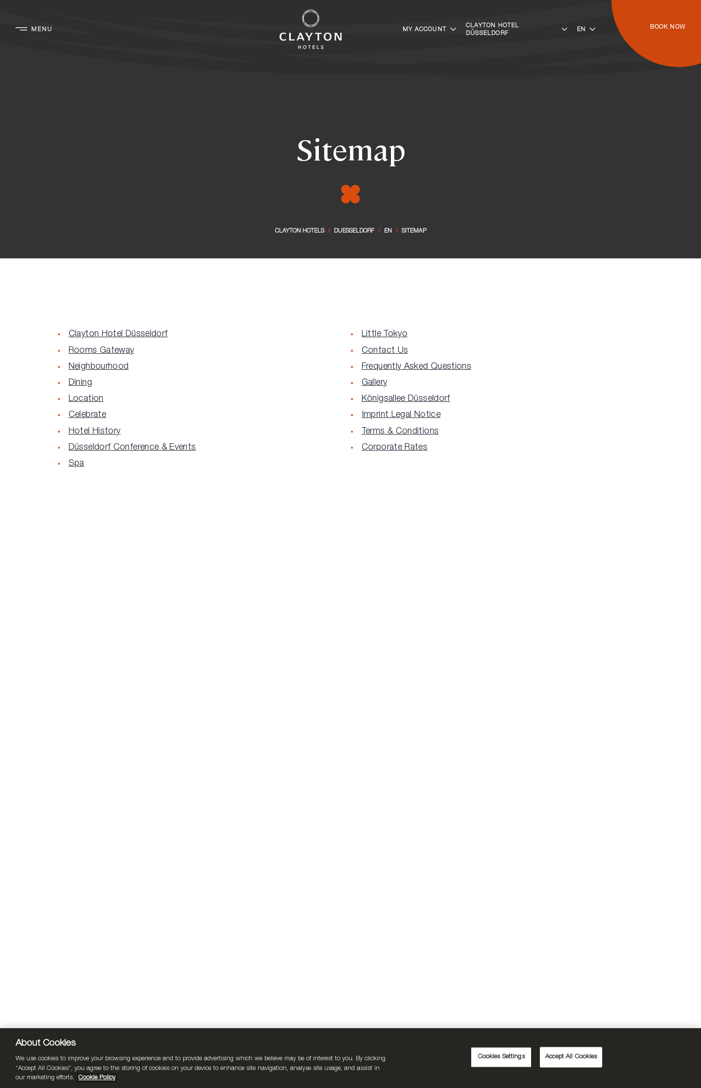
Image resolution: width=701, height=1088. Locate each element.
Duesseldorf (354, 231)
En (388, 231)
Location (86, 399)
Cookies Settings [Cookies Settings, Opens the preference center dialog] (501, 1057)
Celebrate (87, 415)
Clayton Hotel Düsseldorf (118, 334)
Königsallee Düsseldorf (406, 399)
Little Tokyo (384, 334)
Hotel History (95, 431)
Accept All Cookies (571, 1057)
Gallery (374, 383)
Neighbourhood (99, 367)
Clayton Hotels (299, 231)
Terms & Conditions (400, 431)
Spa (76, 463)
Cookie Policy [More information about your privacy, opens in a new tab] (96, 1078)
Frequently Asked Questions (416, 367)
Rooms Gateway (101, 350)
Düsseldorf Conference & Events (132, 447)
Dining (80, 383)
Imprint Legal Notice (401, 415)
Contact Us (385, 350)
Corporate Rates (394, 447)
